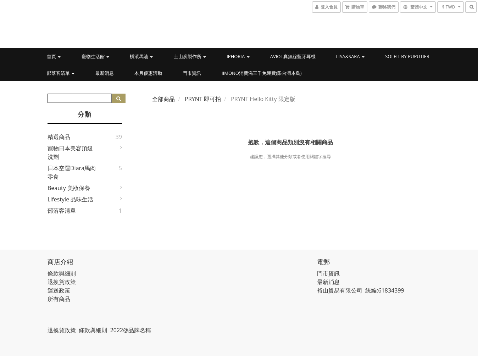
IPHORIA (238, 56)
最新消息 (104, 73)
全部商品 (163, 99)
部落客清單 (60, 73)
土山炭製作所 (190, 56)
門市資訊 (192, 73)
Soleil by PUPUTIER (407, 56)
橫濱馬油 (141, 56)
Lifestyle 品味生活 (70, 199)
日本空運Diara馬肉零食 (72, 172)
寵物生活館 (95, 56)
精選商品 (59, 137)
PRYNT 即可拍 (203, 99)
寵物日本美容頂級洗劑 (70, 152)
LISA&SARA (350, 56)
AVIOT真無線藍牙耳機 (293, 56)
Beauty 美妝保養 (69, 188)
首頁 (54, 56)
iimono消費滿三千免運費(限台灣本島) (262, 73)
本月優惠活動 (148, 73)
